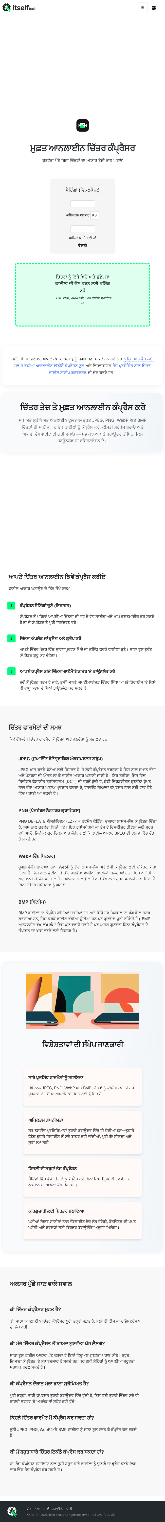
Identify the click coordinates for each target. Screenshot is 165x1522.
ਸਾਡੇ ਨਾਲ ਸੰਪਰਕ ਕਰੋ (103, 1515)
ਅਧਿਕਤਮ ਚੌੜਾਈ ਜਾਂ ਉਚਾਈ (82, 241)
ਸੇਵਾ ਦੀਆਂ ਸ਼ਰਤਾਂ (38, 1509)
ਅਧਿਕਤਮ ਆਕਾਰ (82, 215)
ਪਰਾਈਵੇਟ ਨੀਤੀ (62, 1509)
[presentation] (82, 295)
